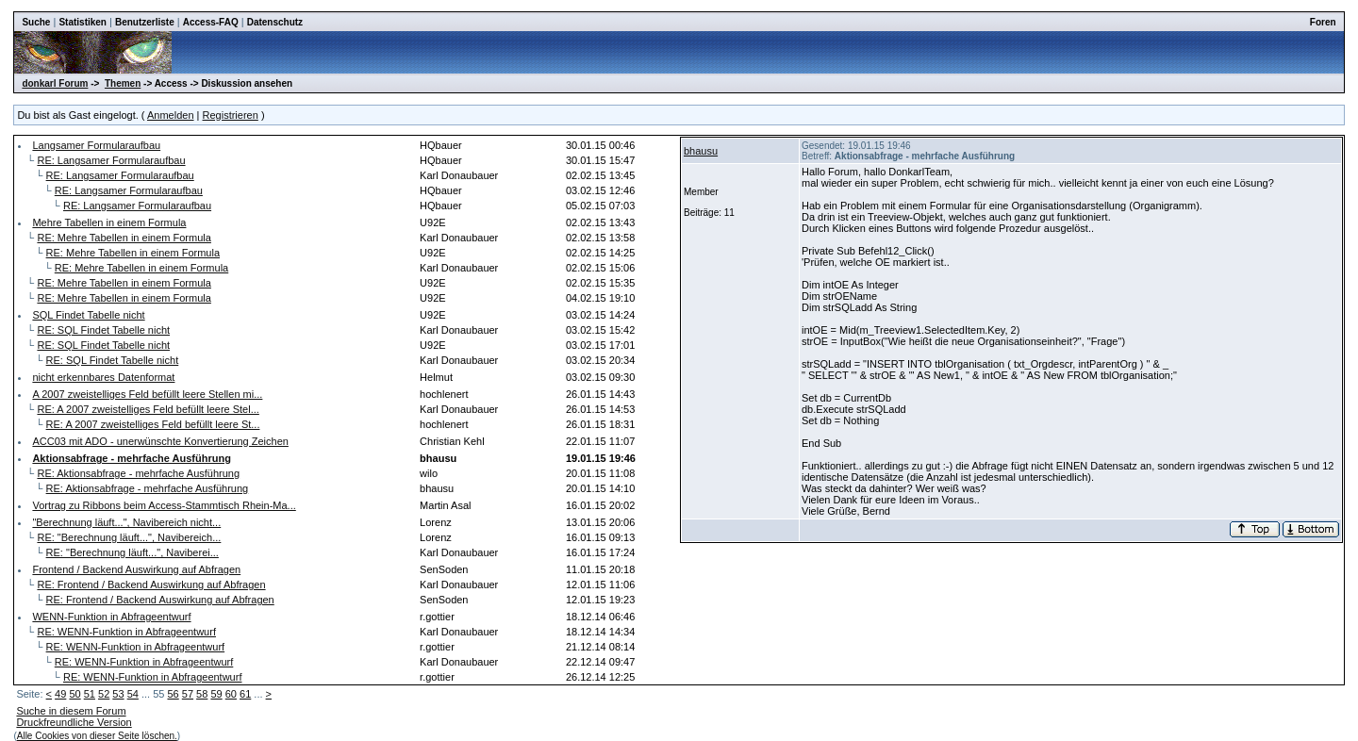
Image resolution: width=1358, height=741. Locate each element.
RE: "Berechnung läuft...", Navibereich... (129, 537)
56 (172, 694)
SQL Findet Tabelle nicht (88, 315)
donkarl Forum (55, 83)
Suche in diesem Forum (70, 710)
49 (60, 694)
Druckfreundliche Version (73, 722)
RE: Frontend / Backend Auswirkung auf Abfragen (151, 584)
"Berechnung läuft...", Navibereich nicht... (126, 522)
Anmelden (170, 115)
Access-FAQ (211, 22)
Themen (123, 83)
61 (245, 694)
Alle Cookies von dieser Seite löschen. (97, 736)
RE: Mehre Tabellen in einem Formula (123, 237)
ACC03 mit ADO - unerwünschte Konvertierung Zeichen (160, 441)
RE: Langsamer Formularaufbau (111, 160)
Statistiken (82, 22)
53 (118, 694)
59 (216, 694)
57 (187, 694)
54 (133, 694)
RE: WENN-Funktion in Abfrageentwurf (126, 631)
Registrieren (230, 115)
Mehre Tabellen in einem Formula (109, 222)
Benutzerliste (144, 22)
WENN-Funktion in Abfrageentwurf (111, 616)
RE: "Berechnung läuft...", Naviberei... (132, 552)
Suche (36, 22)
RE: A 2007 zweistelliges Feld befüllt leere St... (153, 424)
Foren (1323, 22)
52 (103, 694)
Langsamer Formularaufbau (96, 145)
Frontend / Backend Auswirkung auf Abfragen (136, 569)
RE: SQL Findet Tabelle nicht (103, 330)
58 (201, 694)
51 (89, 694)
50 (74, 694)
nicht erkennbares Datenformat (103, 377)
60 (231, 694)
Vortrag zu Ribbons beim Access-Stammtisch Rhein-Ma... (163, 505)
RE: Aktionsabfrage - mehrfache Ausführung (138, 473)
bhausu (701, 150)
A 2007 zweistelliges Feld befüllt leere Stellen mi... (147, 394)
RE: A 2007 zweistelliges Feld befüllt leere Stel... (147, 409)
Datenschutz (275, 22)
